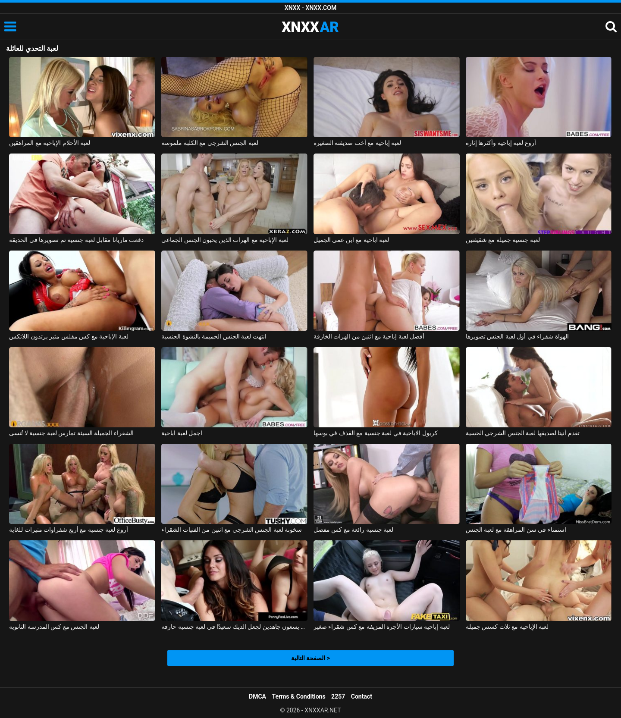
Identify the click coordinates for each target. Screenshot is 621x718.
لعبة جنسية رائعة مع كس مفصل (353, 529)
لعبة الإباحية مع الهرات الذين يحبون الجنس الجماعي (224, 239)
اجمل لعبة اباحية (181, 433)
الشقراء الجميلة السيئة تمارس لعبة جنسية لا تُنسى (71, 433)
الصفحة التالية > (310, 658)
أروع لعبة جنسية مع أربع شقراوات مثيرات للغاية (68, 529)
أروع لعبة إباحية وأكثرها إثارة (501, 142)
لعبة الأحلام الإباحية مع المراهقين (49, 142)
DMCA (257, 696)
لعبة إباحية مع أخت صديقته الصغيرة (357, 142)
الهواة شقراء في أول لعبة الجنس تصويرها (517, 336)
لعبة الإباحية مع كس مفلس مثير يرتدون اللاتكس (68, 336)
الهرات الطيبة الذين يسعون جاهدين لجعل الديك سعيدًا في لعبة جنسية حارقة (234, 626)
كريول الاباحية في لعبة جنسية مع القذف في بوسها (376, 433)
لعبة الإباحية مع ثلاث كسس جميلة (507, 626)
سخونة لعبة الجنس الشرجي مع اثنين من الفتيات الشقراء (231, 529)
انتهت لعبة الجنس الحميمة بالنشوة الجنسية (213, 336)
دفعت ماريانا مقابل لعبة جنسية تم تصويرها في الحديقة (76, 239)
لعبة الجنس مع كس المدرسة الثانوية (54, 626)
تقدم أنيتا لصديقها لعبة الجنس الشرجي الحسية (523, 433)
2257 (338, 696)
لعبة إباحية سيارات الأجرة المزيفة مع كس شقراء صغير (382, 626)
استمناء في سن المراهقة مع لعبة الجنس (516, 529)
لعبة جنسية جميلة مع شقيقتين (503, 239)
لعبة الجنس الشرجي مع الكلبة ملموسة (209, 142)
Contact (361, 696)
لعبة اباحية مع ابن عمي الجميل (351, 239)
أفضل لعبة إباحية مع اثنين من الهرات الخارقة (369, 336)
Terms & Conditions (299, 696)
